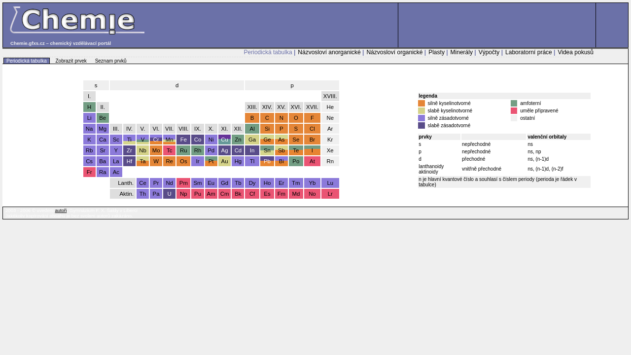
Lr (330, 194)
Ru (183, 150)
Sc (116, 139)
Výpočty (489, 52)
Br (312, 139)
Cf (252, 194)
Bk (238, 194)
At (312, 161)
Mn (170, 139)
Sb (281, 150)
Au (224, 161)
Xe (330, 150)
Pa (156, 194)
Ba (102, 161)
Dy (252, 183)
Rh (198, 150)
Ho (267, 183)
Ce (142, 183)
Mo (156, 150)
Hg (238, 161)
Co (198, 139)
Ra (102, 172)
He (330, 107)
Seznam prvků (111, 61)
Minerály (462, 52)
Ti (129, 139)
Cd (238, 150)
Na (89, 129)
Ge (267, 139)
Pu (197, 194)
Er (281, 183)
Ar (330, 129)
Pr (156, 183)
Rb (89, 150)
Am (211, 194)
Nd (169, 183)
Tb (238, 183)
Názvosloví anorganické (329, 52)
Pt (211, 161)
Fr (89, 172)
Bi (281, 161)
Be (102, 118)
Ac (116, 172)
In (252, 150)
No (312, 194)
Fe (183, 139)
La (116, 161)
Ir (198, 161)
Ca (102, 139)
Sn (267, 150)
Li (89, 118)
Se (295, 139)
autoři (61, 210)
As (281, 139)
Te (296, 150)
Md (296, 194)
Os (183, 161)
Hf (129, 161)
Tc (169, 150)
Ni (211, 139)
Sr (102, 150)
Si (267, 129)
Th (143, 194)
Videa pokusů (576, 52)
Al (252, 129)
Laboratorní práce (528, 52)
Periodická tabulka (268, 52)
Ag (224, 150)
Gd (224, 183)
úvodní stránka (612, 78)
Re (169, 161)
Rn (330, 161)
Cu (224, 139)
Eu (211, 183)
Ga (252, 139)
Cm (224, 194)
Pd (211, 150)
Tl (252, 161)
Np (183, 194)
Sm (197, 183)
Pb (267, 161)
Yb (312, 183)
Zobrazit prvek (71, 61)
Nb (142, 150)
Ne (330, 118)
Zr (129, 150)
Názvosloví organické (394, 52)
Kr (330, 139)
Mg (102, 129)
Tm (296, 183)
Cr (156, 139)
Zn (238, 139)
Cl (312, 129)
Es (267, 194)
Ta (142, 161)
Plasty (436, 52)
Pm (183, 183)
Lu (330, 183)
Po (295, 161)
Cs (89, 161)
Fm (281, 194)
